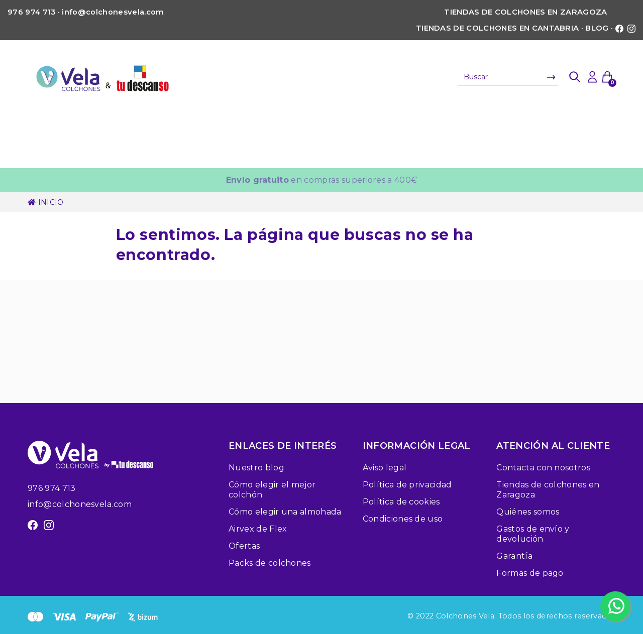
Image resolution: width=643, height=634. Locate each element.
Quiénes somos (527, 512)
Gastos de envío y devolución (532, 534)
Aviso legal (385, 467)
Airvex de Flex (258, 529)
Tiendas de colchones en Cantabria (497, 28)
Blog (596, 28)
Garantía (514, 556)
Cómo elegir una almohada (285, 512)
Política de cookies (401, 501)
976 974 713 (52, 488)
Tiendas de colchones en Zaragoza (525, 12)
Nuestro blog (256, 467)
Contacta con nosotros (543, 467)
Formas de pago (529, 573)
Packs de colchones (270, 563)
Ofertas (244, 546)
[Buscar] (508, 76)
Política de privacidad (407, 484)
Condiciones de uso (403, 519)
